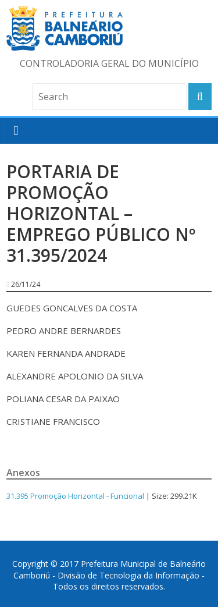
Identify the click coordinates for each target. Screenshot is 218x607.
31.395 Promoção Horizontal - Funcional (75, 496)
